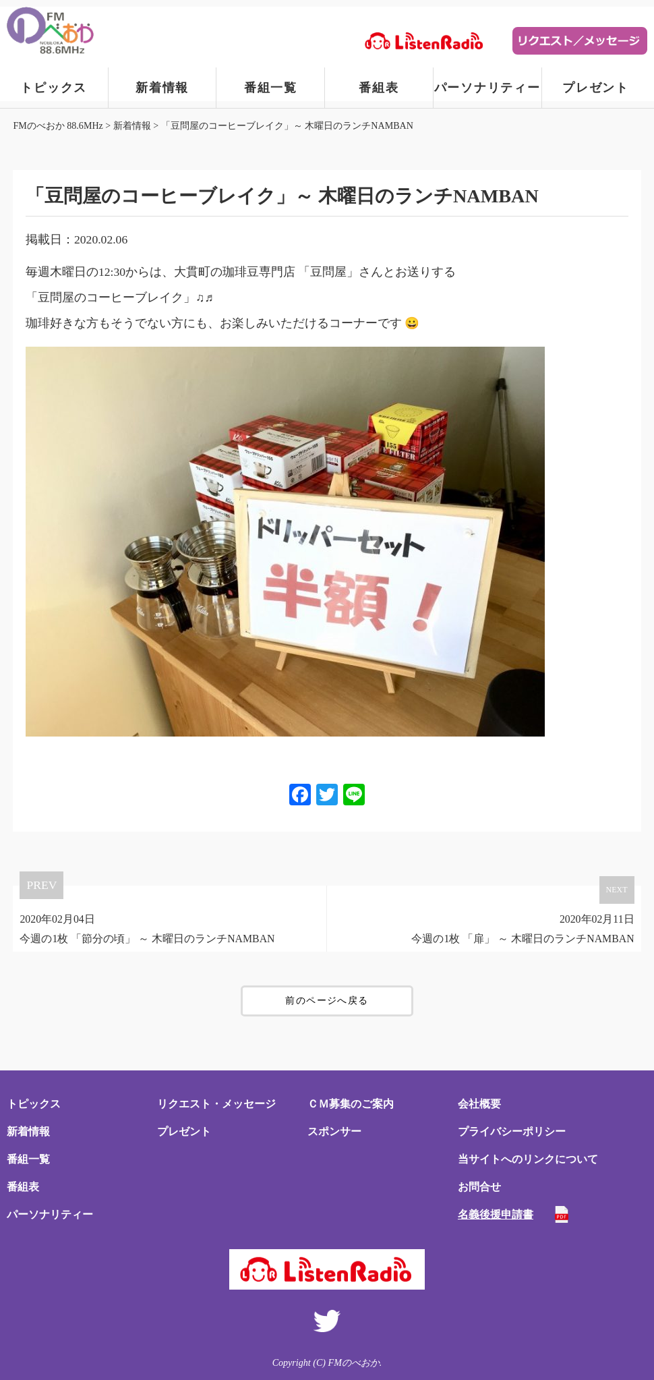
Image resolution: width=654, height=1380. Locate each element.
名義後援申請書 (495, 1214)
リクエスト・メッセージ (216, 1104)
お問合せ (479, 1186)
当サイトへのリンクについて (528, 1159)
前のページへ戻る (326, 1001)
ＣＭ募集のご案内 (350, 1104)
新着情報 (162, 87)
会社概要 (479, 1104)
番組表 (378, 87)
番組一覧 (270, 87)
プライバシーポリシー (512, 1131)
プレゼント (595, 87)
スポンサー (334, 1131)
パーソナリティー (487, 87)
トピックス (53, 87)
